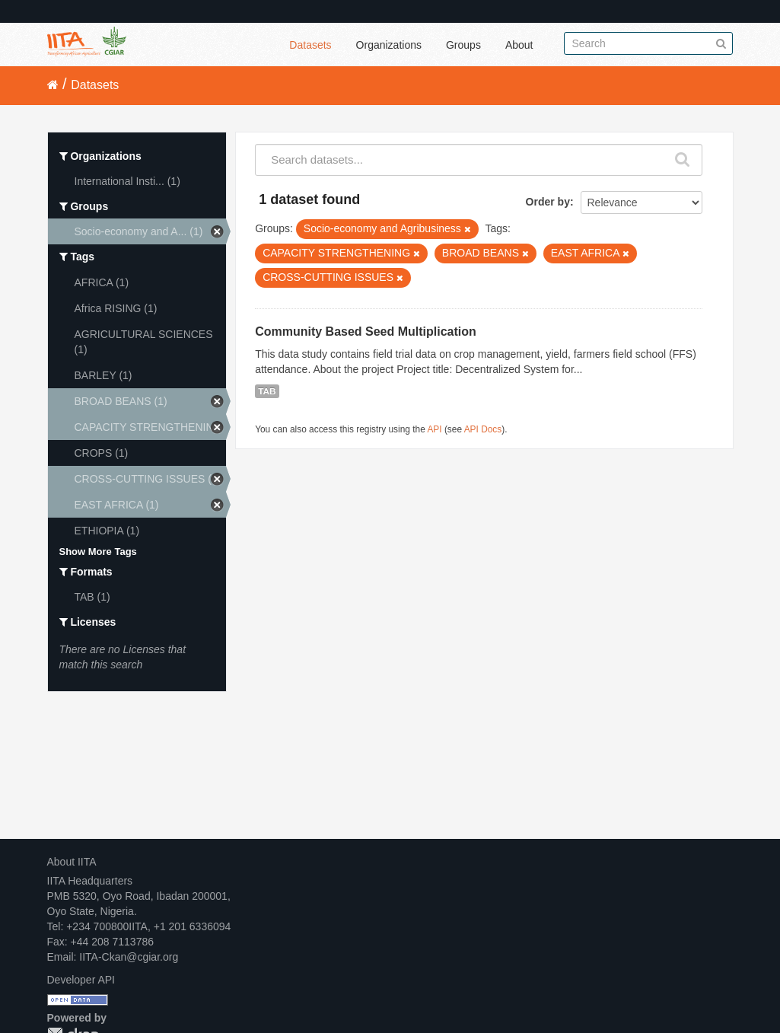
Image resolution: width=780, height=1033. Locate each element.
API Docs (483, 429)
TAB (266, 391)
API (434, 429)
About (519, 45)
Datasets (310, 45)
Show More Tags (98, 551)
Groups (463, 45)
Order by (548, 202)
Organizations (389, 45)
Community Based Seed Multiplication (365, 331)
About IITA (72, 862)
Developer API (81, 980)
